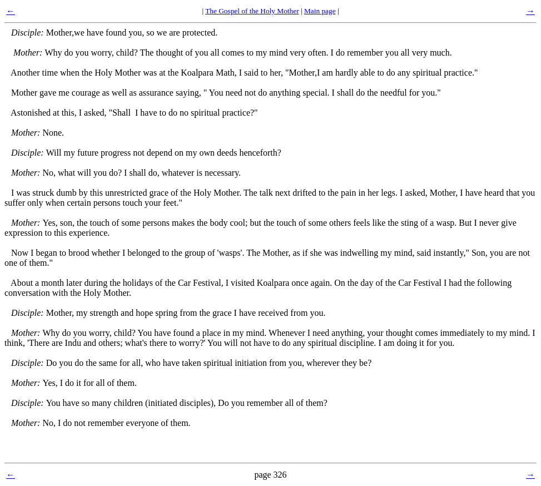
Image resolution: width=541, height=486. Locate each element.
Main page (320, 11)
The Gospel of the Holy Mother (252, 11)
